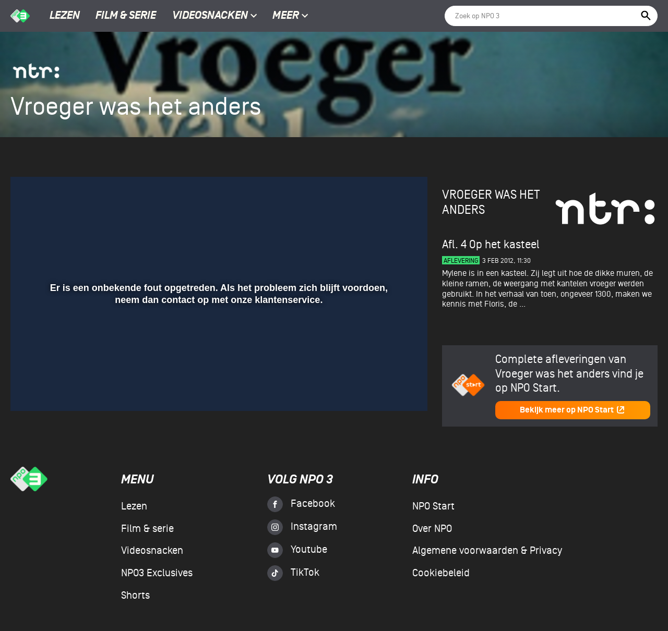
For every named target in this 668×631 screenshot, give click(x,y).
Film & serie (126, 16)
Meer (290, 16)
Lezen (65, 16)
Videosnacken (210, 16)
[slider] (218, 366)
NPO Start (433, 506)
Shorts (135, 595)
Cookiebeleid (441, 573)
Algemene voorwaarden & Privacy (487, 550)
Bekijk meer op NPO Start (572, 410)
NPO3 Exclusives (157, 573)
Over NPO (432, 529)
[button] (31, 388)
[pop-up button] (385, 388)
